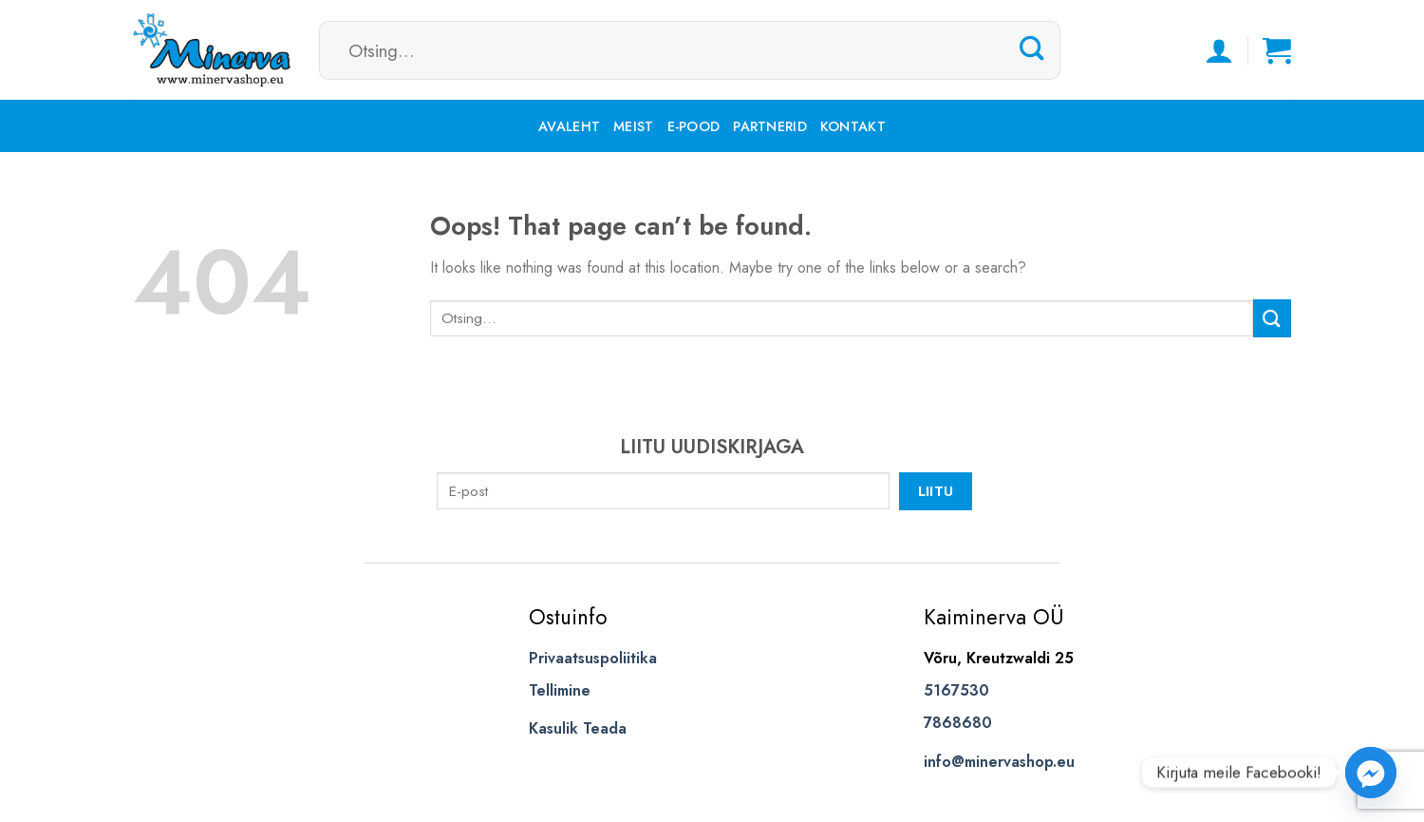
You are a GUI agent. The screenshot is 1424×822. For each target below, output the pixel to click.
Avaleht (569, 126)
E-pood (694, 126)
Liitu (936, 491)
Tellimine (559, 690)
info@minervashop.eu (999, 762)
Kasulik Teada (578, 728)
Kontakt (853, 126)
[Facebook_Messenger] (1370, 772)
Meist (633, 126)
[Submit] (1032, 49)
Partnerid (770, 126)
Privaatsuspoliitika (593, 658)
